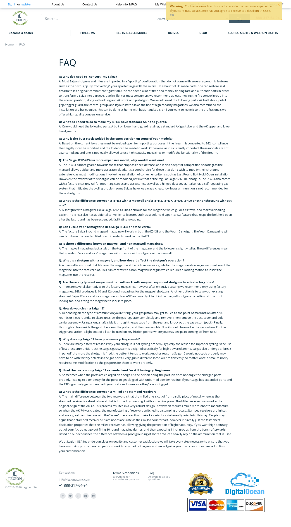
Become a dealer (21, 33)
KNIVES (173, 33)
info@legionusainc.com (74, 479)
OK (172, 15)
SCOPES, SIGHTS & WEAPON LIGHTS (253, 33)
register (26, 4)
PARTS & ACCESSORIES (131, 33)
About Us (58, 4)
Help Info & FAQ (126, 4)
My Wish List (163, 4)
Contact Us (89, 4)
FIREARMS (87, 33)
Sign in (12, 4)
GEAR (203, 33)
